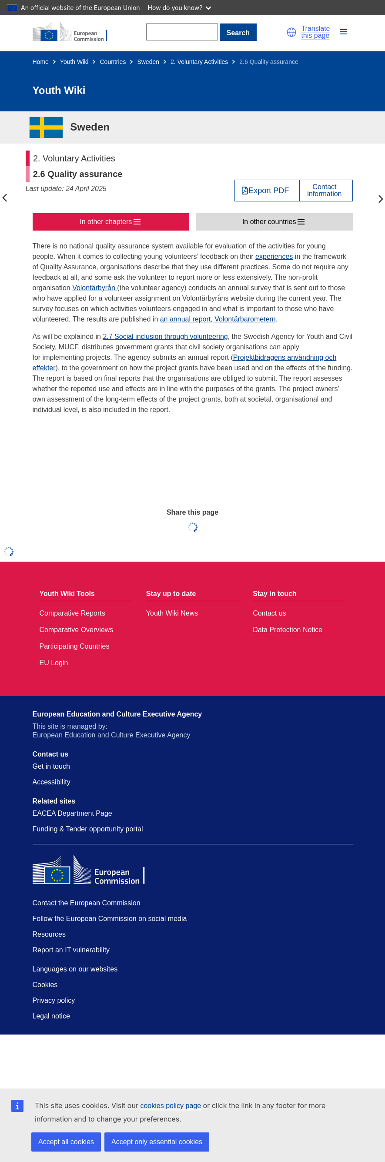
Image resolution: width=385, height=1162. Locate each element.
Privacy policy (54, 1000)
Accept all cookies (66, 1141)
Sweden (148, 61)
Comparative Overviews (77, 629)
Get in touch (51, 766)
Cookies (45, 984)
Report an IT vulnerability (71, 950)
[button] (291, 32)
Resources (49, 934)
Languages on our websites (75, 969)
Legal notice (51, 1016)
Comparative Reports (72, 613)
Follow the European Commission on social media (110, 918)
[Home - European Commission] (75, 32)
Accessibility (51, 782)
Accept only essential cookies (156, 1141)
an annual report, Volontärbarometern (218, 319)
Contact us (269, 613)
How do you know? (179, 7)
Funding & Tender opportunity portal (88, 829)
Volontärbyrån (93, 287)
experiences (274, 256)
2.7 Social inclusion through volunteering (165, 336)
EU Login (54, 662)
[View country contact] (326, 190)
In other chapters (106, 221)
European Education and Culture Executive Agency (117, 714)
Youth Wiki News (172, 613)
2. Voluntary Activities (199, 61)
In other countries (269, 221)
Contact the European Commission (87, 903)
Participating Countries (75, 646)
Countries (113, 61)
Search (238, 33)
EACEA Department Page (72, 813)
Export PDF (268, 190)
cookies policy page (170, 1105)
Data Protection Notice (287, 629)
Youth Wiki (74, 61)
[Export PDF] (267, 190)
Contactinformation (324, 191)
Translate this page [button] (315, 32)
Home (41, 61)
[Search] (182, 31)
